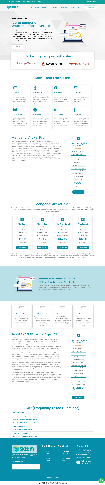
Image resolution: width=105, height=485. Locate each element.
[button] (52, 412)
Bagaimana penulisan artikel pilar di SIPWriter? (25, 419)
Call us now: (86, 461)
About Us (37, 7)
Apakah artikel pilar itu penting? (21, 416)
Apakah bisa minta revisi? (20, 426)
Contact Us (64, 7)
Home (30, 7)
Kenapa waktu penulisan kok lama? (22, 429)
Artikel (72, 7)
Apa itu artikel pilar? (18, 412)
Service (45, 7)
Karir (78, 7)
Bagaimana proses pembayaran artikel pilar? (25, 436)
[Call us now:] (78, 462)
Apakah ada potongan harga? (21, 433)
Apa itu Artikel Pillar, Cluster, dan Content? (24, 423)
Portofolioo (54, 7)
